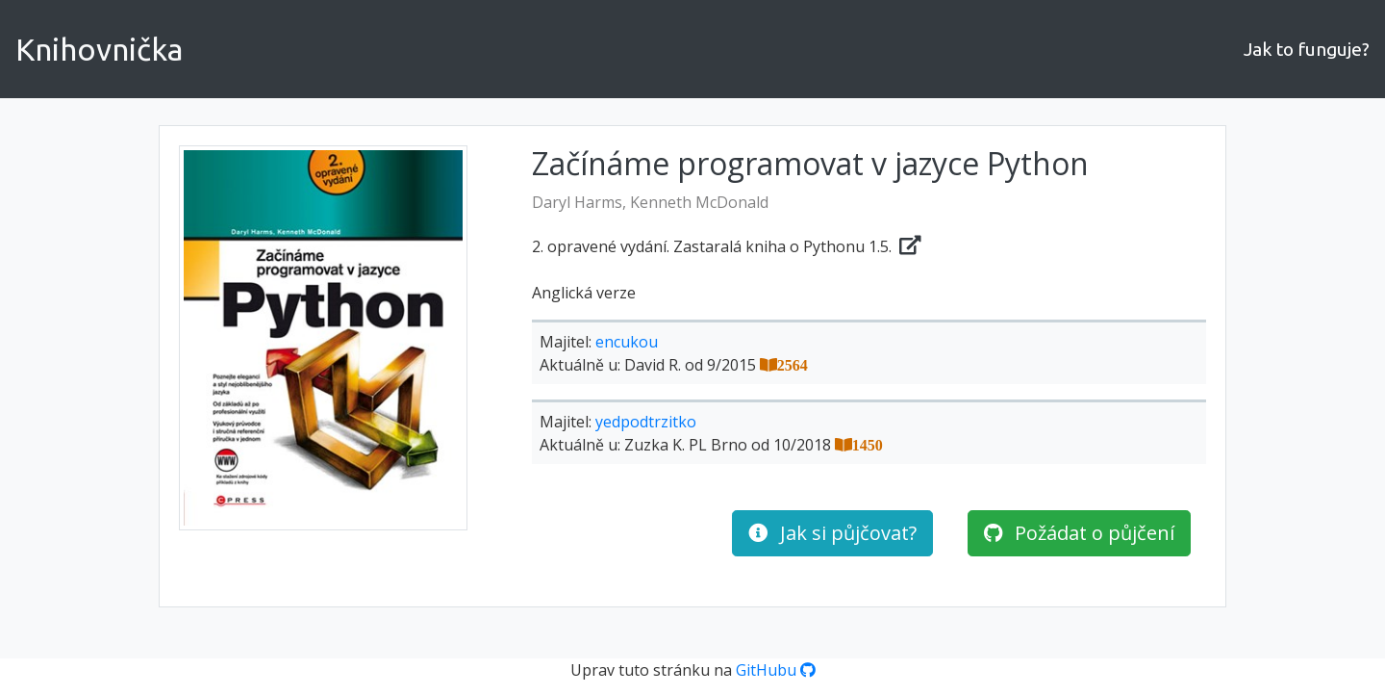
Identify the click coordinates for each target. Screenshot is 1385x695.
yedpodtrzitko (645, 421)
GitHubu (776, 670)
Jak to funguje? (1307, 49)
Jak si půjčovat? (832, 533)
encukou (626, 341)
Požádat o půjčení (1079, 533)
